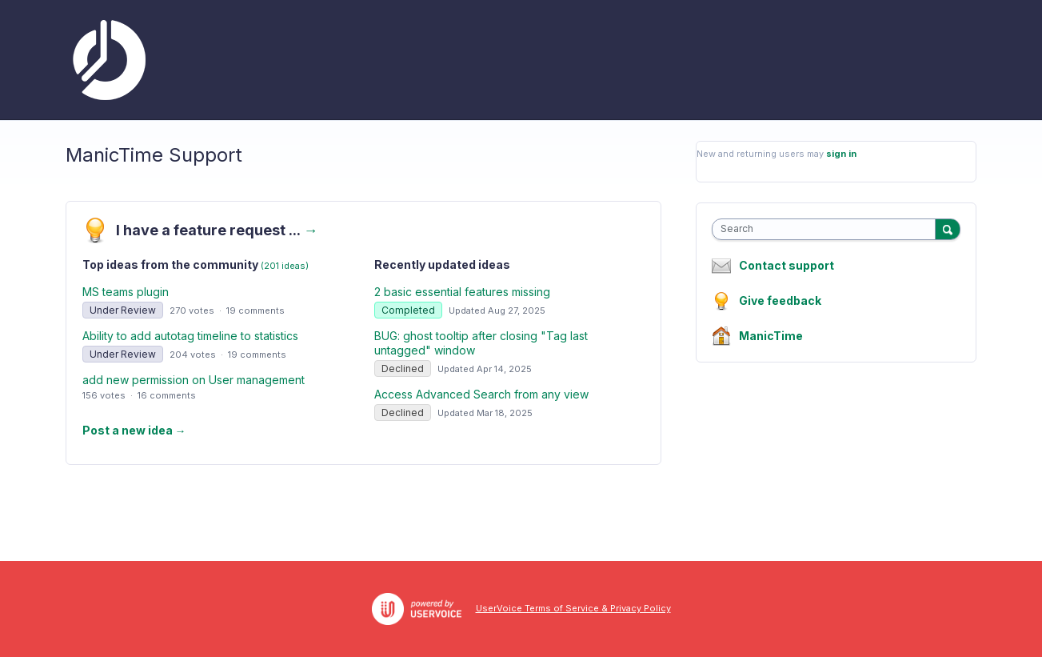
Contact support (786, 265)
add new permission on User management (193, 380)
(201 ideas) (285, 265)
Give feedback (780, 300)
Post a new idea (134, 430)
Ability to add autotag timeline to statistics (190, 336)
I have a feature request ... (217, 230)
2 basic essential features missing (462, 291)
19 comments (255, 310)
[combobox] (827, 229)
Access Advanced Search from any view (481, 394)
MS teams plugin (125, 291)
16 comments (167, 395)
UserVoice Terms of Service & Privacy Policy (573, 608)
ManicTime (771, 336)
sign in (841, 153)
